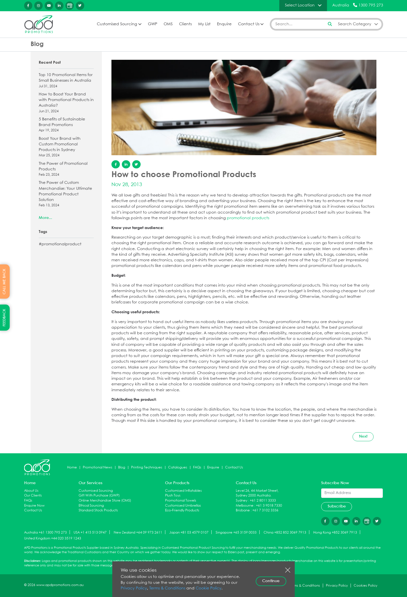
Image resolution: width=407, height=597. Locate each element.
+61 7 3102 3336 (265, 510)
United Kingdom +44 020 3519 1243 (52, 538)
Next (363, 436)
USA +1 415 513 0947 (90, 532)
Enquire (224, 24)
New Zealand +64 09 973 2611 (138, 532)
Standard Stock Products (98, 510)
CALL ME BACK (4, 281)
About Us (31, 490)
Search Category (354, 24)
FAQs (197, 467)
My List (204, 24)
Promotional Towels (180, 500)
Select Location (300, 5)
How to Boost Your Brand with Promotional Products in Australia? (66, 103)
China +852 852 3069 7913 (285, 532)
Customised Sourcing (117, 24)
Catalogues (177, 467)
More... (45, 218)
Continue (271, 581)
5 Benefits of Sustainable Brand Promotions (66, 125)
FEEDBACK (4, 317)
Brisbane (243, 510)
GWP (152, 24)
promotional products (248, 218)
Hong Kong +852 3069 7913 (335, 532)
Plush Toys (172, 495)
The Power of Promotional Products (66, 169)
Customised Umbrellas (183, 505)
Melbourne (244, 505)
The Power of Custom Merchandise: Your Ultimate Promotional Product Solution (66, 194)
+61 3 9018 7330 (269, 505)
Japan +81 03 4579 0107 (189, 532)
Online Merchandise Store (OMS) (105, 500)
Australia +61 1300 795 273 (45, 532)
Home (72, 467)
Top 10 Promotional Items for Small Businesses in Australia (66, 81)
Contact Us (248, 24)
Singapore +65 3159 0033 (236, 532)
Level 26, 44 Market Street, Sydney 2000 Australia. (257, 493)
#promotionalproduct (60, 244)
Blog (121, 467)
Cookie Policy (208, 588)
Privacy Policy (134, 588)
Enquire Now (34, 505)
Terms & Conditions (167, 588)
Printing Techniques (146, 467)
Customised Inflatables (183, 490)
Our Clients (33, 495)
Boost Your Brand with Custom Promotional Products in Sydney (66, 147)
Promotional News (97, 467)
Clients (185, 24)
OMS (168, 24)
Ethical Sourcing (91, 505)
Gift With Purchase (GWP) (99, 495)
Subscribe (337, 506)
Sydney (241, 500)
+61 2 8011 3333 (263, 500)
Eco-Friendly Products (182, 510)
